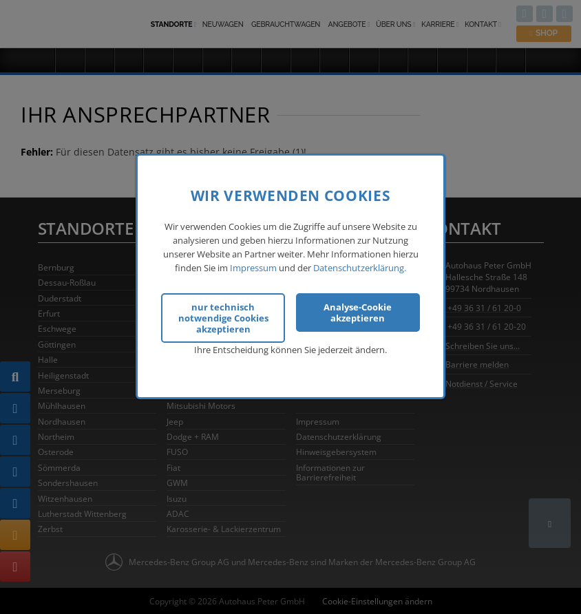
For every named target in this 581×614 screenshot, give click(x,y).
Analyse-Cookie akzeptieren (358, 311)
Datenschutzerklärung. (359, 267)
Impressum (253, 267)
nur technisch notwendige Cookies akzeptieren (223, 316)
